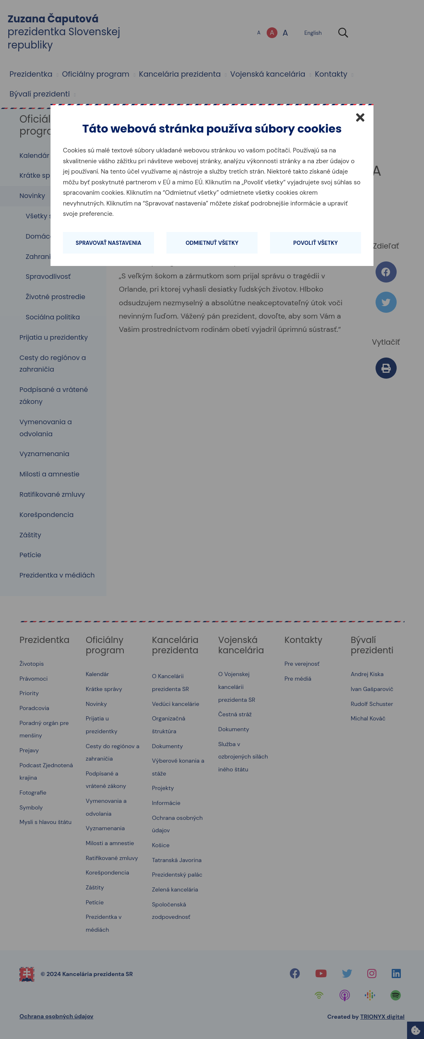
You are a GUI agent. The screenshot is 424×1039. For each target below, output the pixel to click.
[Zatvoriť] (360, 117)
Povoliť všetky (315, 242)
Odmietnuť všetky (212, 242)
